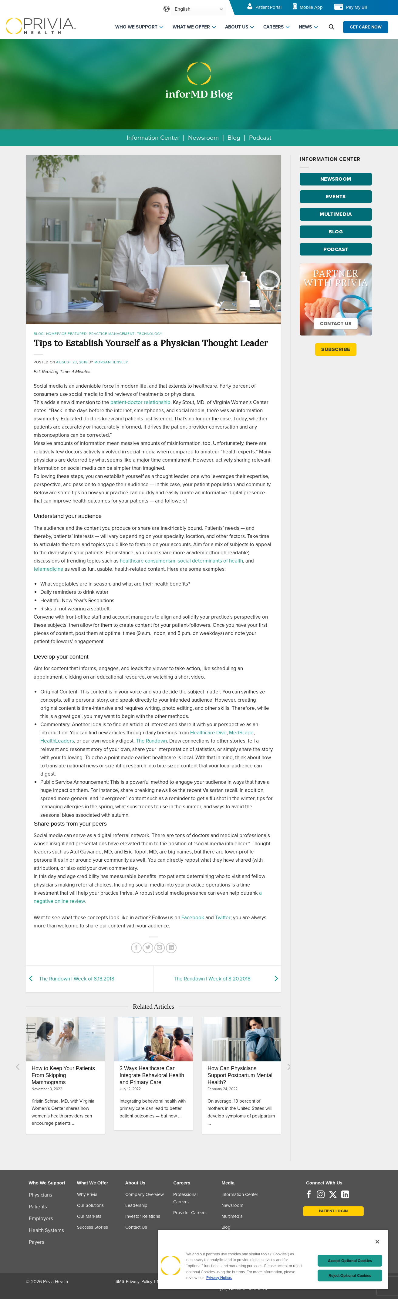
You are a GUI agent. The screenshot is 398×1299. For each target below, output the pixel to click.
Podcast (260, 137)
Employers (41, 1218)
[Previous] (18, 1067)
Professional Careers (185, 1198)
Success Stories (92, 1227)
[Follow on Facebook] (309, 1195)
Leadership (136, 1205)
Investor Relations (142, 1216)
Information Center (153, 137)
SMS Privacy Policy (134, 1281)
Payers (36, 1242)
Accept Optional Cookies (350, 1261)
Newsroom (203, 137)
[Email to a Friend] (159, 948)
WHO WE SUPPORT (136, 27)
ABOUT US (236, 27)
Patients (38, 1207)
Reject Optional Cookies (350, 1275)
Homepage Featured (66, 333)
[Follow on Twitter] (333, 1195)
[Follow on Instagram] (321, 1195)
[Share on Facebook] (136, 948)
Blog (234, 137)
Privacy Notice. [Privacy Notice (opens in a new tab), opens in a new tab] (219, 1278)
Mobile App (311, 7)
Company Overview (144, 1194)
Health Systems (46, 1230)
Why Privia (87, 1194)
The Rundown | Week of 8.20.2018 (212, 979)
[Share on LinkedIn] (171, 948)
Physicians (40, 1195)
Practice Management (111, 333)
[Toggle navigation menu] (385, 9)
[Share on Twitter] (148, 948)
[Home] (41, 25)
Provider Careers (190, 1212)
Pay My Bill (356, 7)
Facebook (192, 917)
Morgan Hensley (111, 362)
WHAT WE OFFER (191, 27)
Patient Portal (268, 7)
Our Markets (89, 1216)
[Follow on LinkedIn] (345, 1195)
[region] (273, 1259)
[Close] (377, 1241)
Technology (149, 333)
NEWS (305, 27)
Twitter (223, 917)
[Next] (288, 1067)
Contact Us (136, 1227)
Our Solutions (90, 1205)
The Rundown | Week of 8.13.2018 (76, 979)
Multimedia (232, 1216)
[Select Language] (198, 9)
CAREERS (273, 27)
